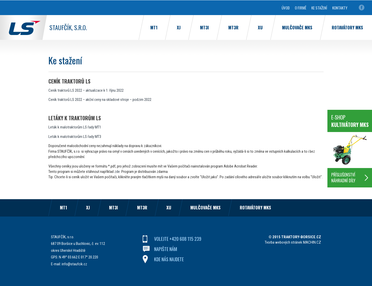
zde (117, 171)
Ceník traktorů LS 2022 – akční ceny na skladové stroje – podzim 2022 (99, 99)
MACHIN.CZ (312, 242)
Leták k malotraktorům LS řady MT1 (74, 127)
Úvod (286, 7)
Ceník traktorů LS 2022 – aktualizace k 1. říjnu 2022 (86, 90)
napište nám (165, 249)
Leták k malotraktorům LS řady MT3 (74, 136)
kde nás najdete (169, 259)
